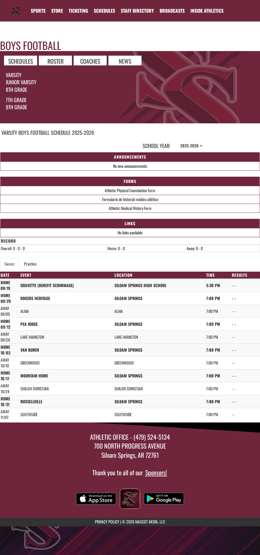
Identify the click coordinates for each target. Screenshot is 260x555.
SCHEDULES (20, 61)
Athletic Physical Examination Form (130, 190)
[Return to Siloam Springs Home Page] (16, 7)
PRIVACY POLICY (107, 522)
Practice (30, 264)
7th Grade (16, 100)
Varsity (14, 75)
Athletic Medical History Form (130, 208)
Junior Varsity (21, 82)
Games (9, 264)
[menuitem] (57, 10)
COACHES (90, 61)
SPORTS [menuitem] (38, 10)
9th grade (16, 107)
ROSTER (55, 61)
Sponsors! (156, 472)
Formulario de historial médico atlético (130, 199)
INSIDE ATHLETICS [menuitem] (206, 10)
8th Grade (16, 89)
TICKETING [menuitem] (78, 10)
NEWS (125, 61)
